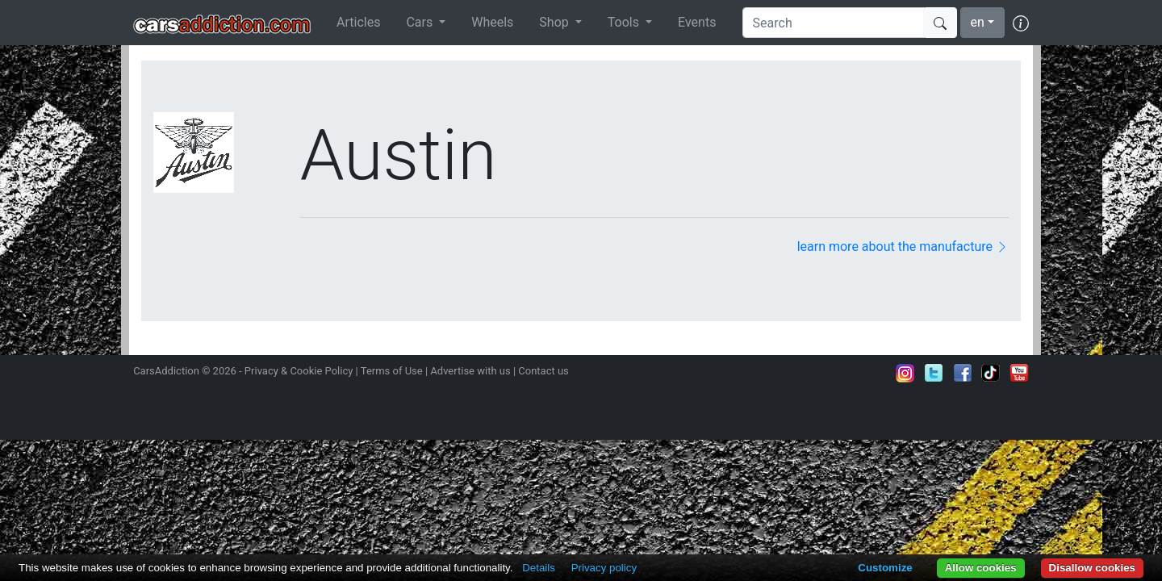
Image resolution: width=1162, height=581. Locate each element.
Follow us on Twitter (933, 372)
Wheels (492, 22)
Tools (625, 22)
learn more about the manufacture (903, 246)
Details (538, 568)
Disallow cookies (1092, 568)
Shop (555, 22)
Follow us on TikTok (991, 372)
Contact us (543, 371)
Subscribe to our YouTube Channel (1019, 372)
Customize (885, 568)
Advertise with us (470, 371)
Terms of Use (392, 371)
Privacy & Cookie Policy (299, 371)
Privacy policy (604, 568)
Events (697, 22)
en (977, 22)
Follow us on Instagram (905, 372)
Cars (421, 22)
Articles (358, 22)
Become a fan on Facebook (962, 372)
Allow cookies (981, 568)
